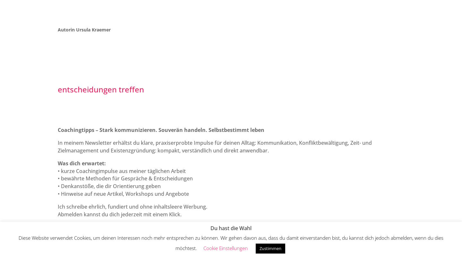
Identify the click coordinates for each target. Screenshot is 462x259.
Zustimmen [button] (270, 248)
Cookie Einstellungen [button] (225, 248)
